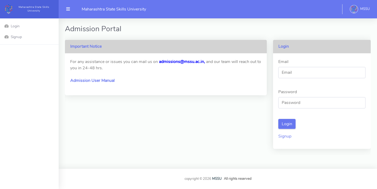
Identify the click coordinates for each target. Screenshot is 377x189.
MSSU (217, 178)
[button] (360, 9)
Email (283, 62)
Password (287, 92)
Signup (284, 136)
